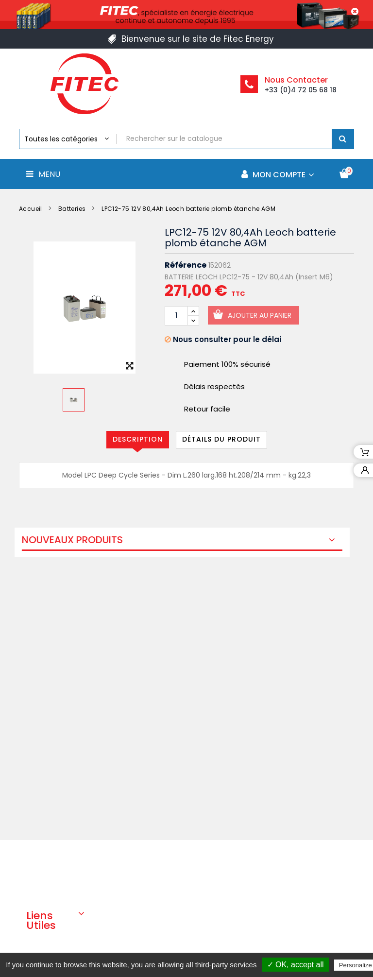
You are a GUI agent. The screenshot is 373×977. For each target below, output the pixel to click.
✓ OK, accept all (295, 964)
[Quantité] (176, 316)
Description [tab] (138, 439)
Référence (185, 265)
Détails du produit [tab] (221, 439)
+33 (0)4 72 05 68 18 (301, 90)
